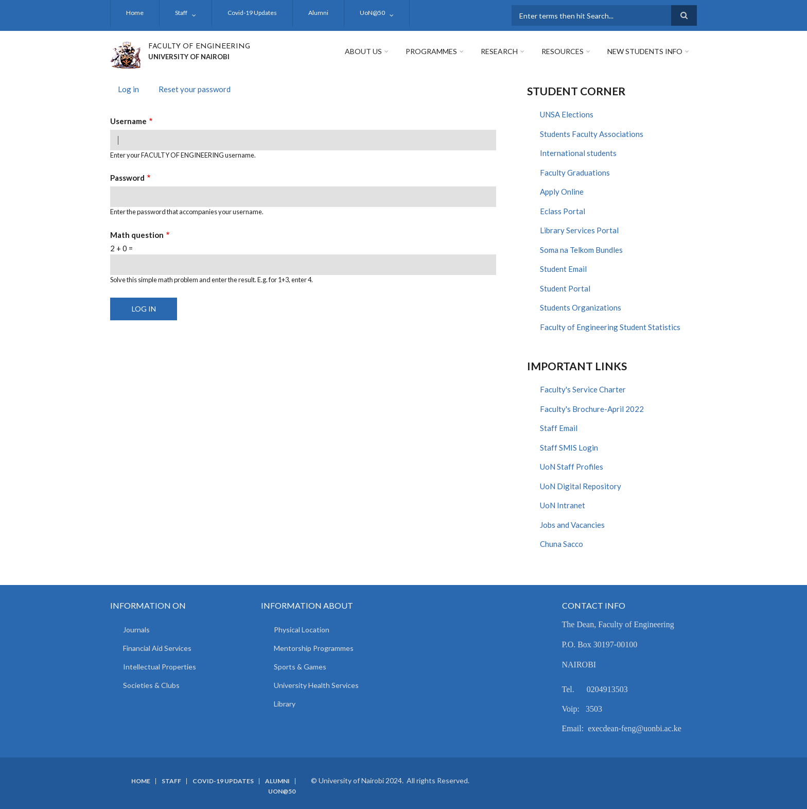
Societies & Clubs (151, 685)
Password (127, 177)
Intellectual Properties (159, 666)
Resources (562, 51)
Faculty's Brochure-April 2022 (592, 409)
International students (578, 153)
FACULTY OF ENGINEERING (199, 46)
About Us (363, 51)
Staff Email (558, 428)
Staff (181, 12)
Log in (132, 90)
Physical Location (301, 629)
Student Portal (565, 288)
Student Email (563, 268)
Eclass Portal (562, 211)
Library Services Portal (579, 230)
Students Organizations (580, 307)
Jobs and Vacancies (572, 524)
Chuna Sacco (561, 543)
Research (499, 51)
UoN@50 (372, 12)
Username (128, 121)
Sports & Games (300, 666)
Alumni (318, 12)
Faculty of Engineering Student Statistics (610, 327)
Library (284, 703)
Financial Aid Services (157, 648)
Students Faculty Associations (591, 134)
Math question (137, 234)
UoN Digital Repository (580, 486)
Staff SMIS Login (569, 447)
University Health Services (316, 685)
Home (135, 12)
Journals (136, 629)
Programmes (431, 51)
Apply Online (562, 191)
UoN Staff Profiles (571, 466)
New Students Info (644, 51)
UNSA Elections (566, 114)
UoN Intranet (562, 505)
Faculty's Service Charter (583, 389)
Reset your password (195, 89)
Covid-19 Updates (252, 12)
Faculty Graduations (575, 172)
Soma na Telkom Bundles (581, 249)
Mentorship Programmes (314, 648)
